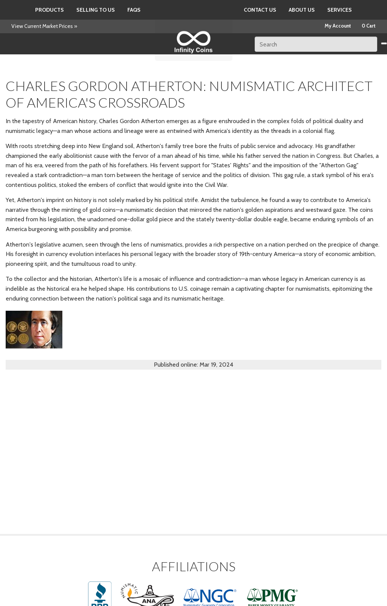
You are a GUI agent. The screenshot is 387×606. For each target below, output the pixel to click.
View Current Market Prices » (44, 26)
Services (339, 9)
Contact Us (260, 9)
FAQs (134, 9)
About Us (302, 9)
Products (49, 9)
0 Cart (369, 26)
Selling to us (95, 9)
